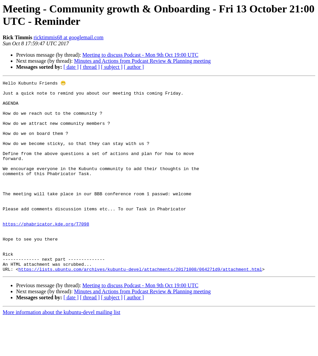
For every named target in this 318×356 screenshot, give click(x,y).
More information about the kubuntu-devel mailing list (61, 350)
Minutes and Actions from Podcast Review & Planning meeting (142, 61)
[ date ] (71, 67)
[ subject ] (112, 67)
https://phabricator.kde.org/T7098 (46, 253)
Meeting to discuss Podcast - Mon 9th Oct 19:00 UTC (140, 55)
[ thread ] (90, 67)
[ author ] (134, 67)
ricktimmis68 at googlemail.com (68, 37)
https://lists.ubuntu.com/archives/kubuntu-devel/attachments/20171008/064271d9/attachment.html (140, 307)
